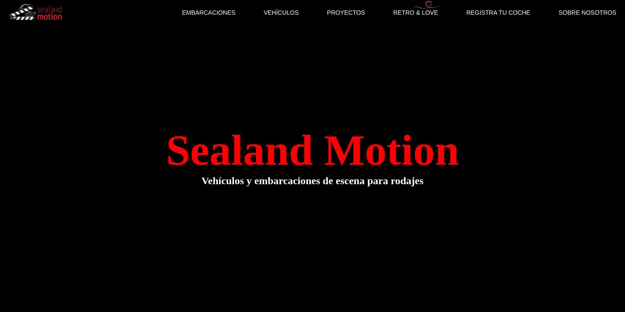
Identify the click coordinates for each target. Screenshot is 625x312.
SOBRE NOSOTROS (587, 12)
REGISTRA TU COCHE (498, 12)
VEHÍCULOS (281, 12)
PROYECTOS (346, 12)
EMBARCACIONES (208, 12)
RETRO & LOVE (415, 12)
